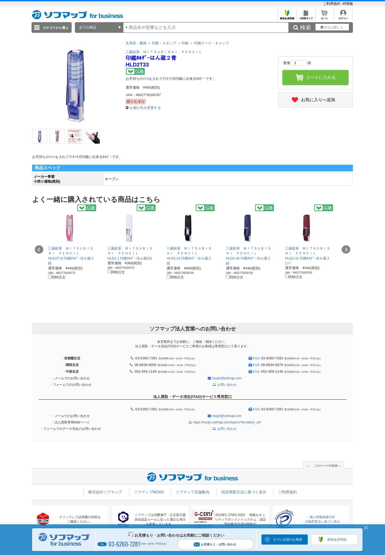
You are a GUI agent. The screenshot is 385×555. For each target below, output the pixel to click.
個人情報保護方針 (322, 517)
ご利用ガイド (305, 17)
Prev (39, 249)
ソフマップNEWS (149, 492)
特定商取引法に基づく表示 (243, 492)
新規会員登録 (287, 17)
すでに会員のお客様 (287, 539)
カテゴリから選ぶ (55, 28)
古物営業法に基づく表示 (322, 521)
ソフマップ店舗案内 (192, 492)
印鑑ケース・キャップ (211, 43)
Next (346, 249)
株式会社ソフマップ (105, 492)
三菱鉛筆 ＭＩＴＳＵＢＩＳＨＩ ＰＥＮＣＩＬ (164, 52)
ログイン (343, 17)
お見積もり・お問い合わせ (215, 544)
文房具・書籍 (136, 43)
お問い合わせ (227, 385)
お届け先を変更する (145, 108)
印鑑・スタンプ (164, 43)
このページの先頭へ (327, 465)
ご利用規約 (332, 4)
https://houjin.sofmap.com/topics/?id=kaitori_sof (227, 422)
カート (324, 17)
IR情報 (347, 4)
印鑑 (185, 43)
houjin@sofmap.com (227, 378)
